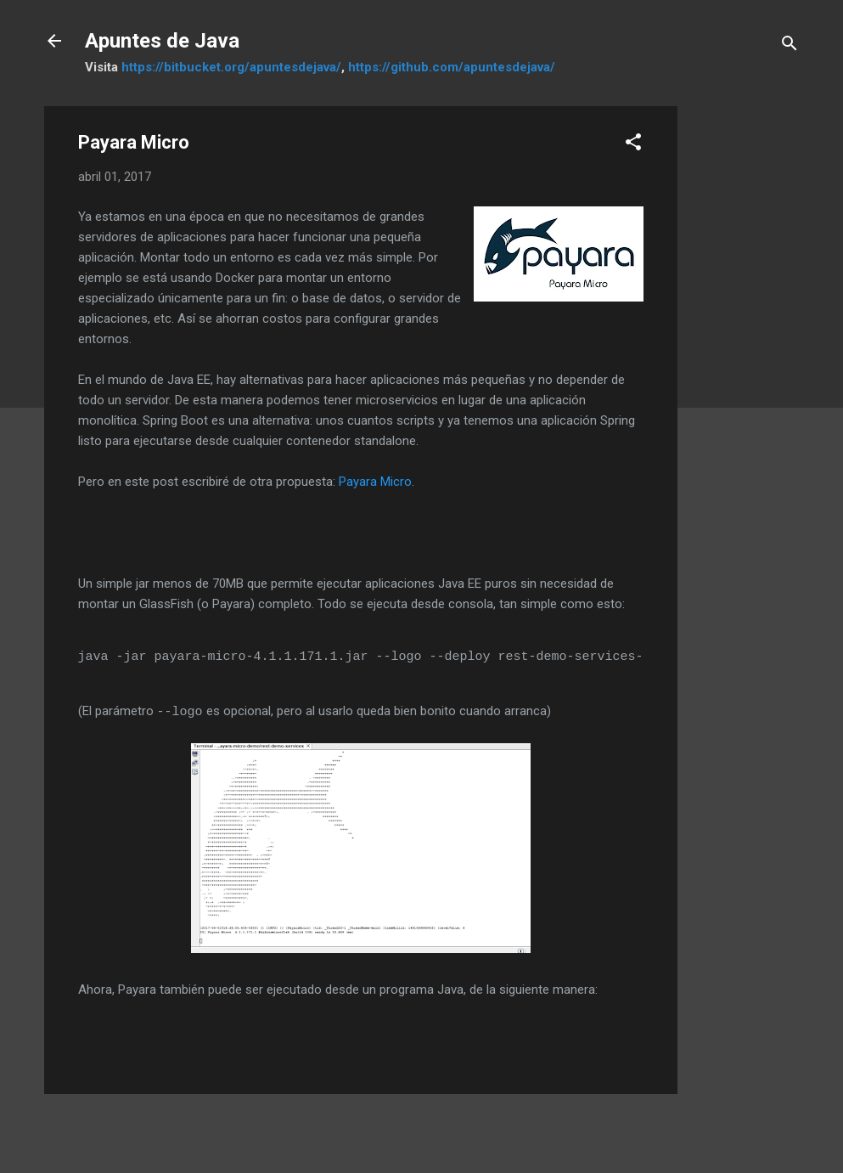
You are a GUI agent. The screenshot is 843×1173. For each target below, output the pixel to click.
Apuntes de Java (162, 41)
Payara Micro (375, 481)
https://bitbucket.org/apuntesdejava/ (231, 67)
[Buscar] (789, 46)
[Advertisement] (745, 361)
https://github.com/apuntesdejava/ (451, 67)
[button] (633, 145)
